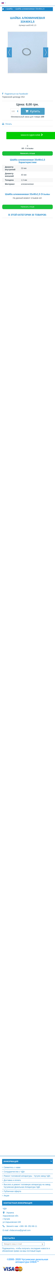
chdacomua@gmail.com (19, 1230)
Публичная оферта (12, 1191)
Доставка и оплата (12, 1180)
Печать (8, 124)
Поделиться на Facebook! (16, 94)
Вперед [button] (45, 52)
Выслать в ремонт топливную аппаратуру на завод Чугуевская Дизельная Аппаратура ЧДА (27, 1185)
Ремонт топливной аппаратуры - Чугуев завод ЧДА (27, 1176)
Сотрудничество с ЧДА (14, 1172)
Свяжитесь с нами (12, 1167)
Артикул (22, 25)
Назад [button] (9, 52)
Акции (6, 1195)
